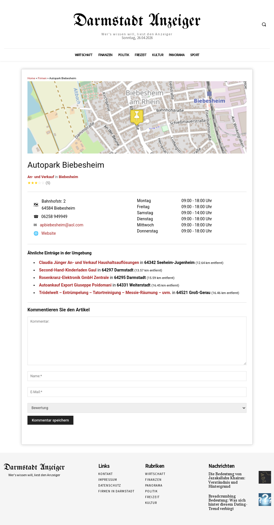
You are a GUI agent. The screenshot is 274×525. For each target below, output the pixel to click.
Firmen (42, 78)
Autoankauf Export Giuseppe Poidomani (75, 285)
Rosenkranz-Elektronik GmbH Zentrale (74, 277)
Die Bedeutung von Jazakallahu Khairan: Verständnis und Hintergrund (224, 480)
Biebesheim (68, 177)
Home (31, 78)
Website (48, 233)
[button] (264, 24)
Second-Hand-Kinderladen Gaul (68, 270)
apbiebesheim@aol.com (61, 225)
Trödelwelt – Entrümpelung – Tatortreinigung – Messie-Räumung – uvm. (105, 292)
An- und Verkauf (40, 177)
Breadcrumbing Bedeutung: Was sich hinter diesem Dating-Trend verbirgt (231, 499)
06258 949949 (54, 216)
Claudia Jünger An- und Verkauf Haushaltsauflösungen (89, 262)
